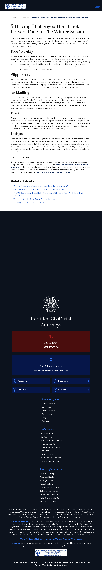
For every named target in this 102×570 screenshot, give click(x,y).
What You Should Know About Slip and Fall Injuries (35, 199)
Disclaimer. (68, 563)
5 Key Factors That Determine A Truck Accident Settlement (39, 190)
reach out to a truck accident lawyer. (53, 172)
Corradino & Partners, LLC (20, 18)
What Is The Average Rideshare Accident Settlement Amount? (40, 186)
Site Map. (78, 563)
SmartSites (62, 565)
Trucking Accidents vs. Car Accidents (29, 203)
